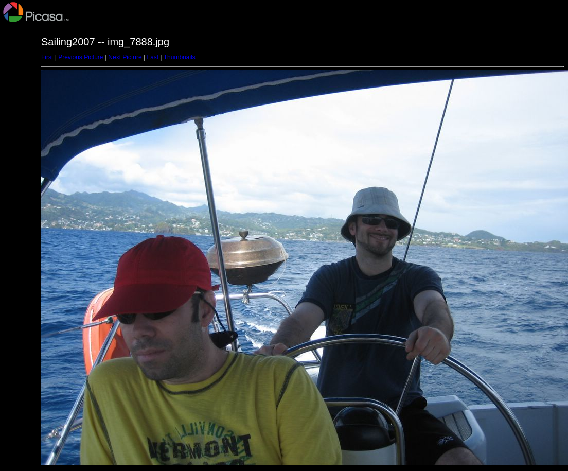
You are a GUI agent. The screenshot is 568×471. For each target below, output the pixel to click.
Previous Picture (80, 57)
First (47, 57)
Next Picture (124, 57)
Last (152, 57)
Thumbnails (180, 57)
